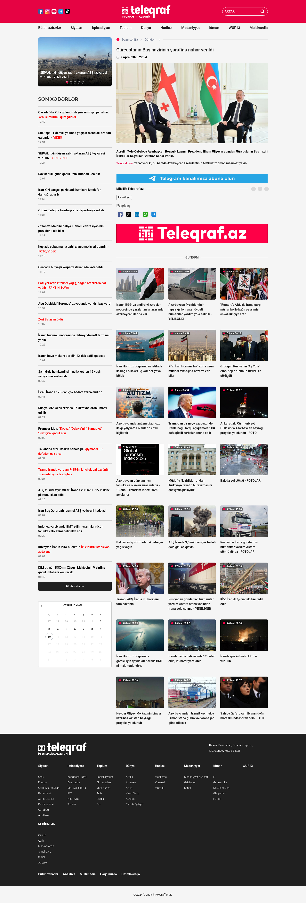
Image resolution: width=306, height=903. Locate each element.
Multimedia (259, 28)
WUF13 (234, 28)
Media (100, 798)
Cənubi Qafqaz (135, 804)
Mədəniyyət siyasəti (196, 776)
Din (99, 804)
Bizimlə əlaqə (130, 874)
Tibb (99, 793)
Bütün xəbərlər (49, 28)
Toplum (126, 28)
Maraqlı (159, 787)
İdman (214, 28)
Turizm (72, 804)
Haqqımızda (108, 874)
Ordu (41, 776)
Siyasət (76, 28)
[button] (67, 82)
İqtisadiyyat (101, 28)
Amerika (131, 782)
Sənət (187, 787)
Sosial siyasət (105, 776)
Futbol (217, 798)
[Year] (81, 604)
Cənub (42, 835)
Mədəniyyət (190, 28)
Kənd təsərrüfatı (77, 776)
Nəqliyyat (73, 798)
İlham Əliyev (124, 197)
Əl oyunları (219, 793)
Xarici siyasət (46, 798)
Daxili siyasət (46, 804)
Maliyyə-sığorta (77, 787)
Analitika (43, 815)
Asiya (129, 787)
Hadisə (166, 28)
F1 (214, 776)
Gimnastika (220, 782)
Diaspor (43, 782)
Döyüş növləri (221, 787)
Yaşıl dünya (103, 787)
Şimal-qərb (44, 851)
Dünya (146, 28)
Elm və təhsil (104, 782)
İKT (70, 793)
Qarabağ (43, 809)
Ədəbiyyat (190, 782)
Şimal (41, 857)
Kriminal (160, 782)
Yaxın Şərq (132, 793)
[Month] (68, 605)
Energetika (74, 782)
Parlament (44, 793)
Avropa (130, 798)
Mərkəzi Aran (46, 846)
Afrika (129, 776)
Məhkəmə (161, 776)
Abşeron (43, 862)
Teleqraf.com (124, 163)
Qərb (41, 840)
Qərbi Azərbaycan (49, 787)
